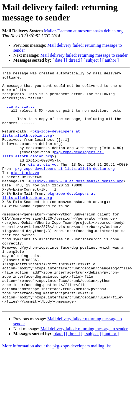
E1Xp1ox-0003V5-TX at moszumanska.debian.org (76, 203)
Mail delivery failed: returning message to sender (84, 55)
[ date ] (58, 60)
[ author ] (110, 60)
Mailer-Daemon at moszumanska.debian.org (83, 30)
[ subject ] (92, 60)
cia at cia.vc (21, 113)
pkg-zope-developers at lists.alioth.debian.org (42, 146)
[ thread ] (74, 60)
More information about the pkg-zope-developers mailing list (56, 393)
